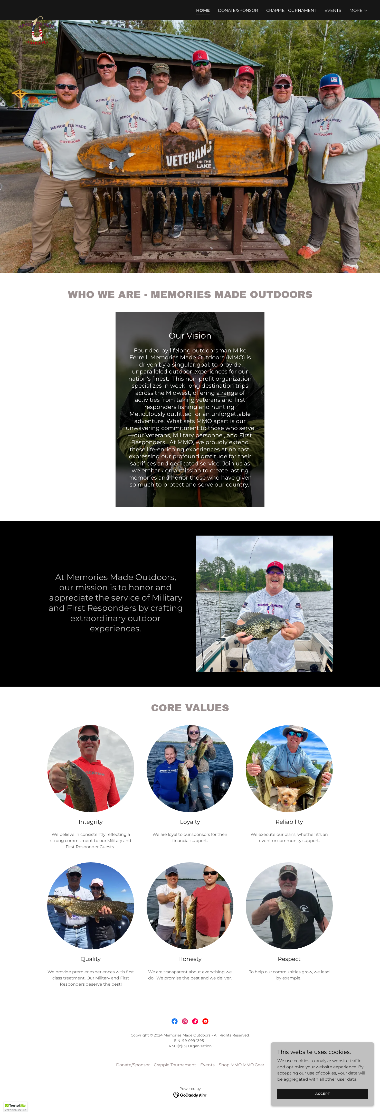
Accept (322, 1094)
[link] (38, 9)
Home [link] (203, 10)
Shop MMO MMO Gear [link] (241, 1064)
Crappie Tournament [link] (291, 10)
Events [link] (333, 10)
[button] (358, 10)
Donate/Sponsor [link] (238, 10)
